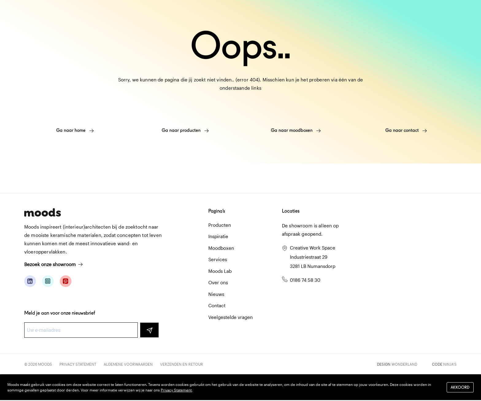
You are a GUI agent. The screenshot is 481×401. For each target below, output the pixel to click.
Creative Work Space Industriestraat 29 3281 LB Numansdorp (312, 257)
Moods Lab (220, 271)
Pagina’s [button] (216, 211)
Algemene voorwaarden (128, 364)
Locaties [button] (290, 211)
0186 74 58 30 (305, 280)
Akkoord (460, 387)
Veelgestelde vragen (230, 317)
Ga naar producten (185, 130)
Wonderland (404, 364)
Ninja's (450, 364)
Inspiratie (218, 236)
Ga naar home (75, 130)
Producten (219, 225)
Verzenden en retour (181, 364)
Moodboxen (221, 248)
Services (217, 259)
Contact (216, 305)
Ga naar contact (406, 130)
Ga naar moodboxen (296, 130)
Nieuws (216, 294)
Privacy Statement (78, 364)
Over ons (218, 282)
